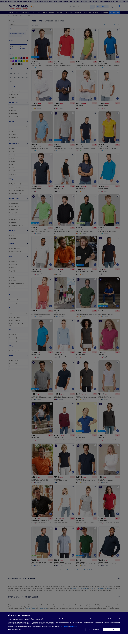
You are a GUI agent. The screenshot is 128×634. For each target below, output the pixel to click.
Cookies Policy (64, 626)
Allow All (111, 629)
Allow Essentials (94, 629)
